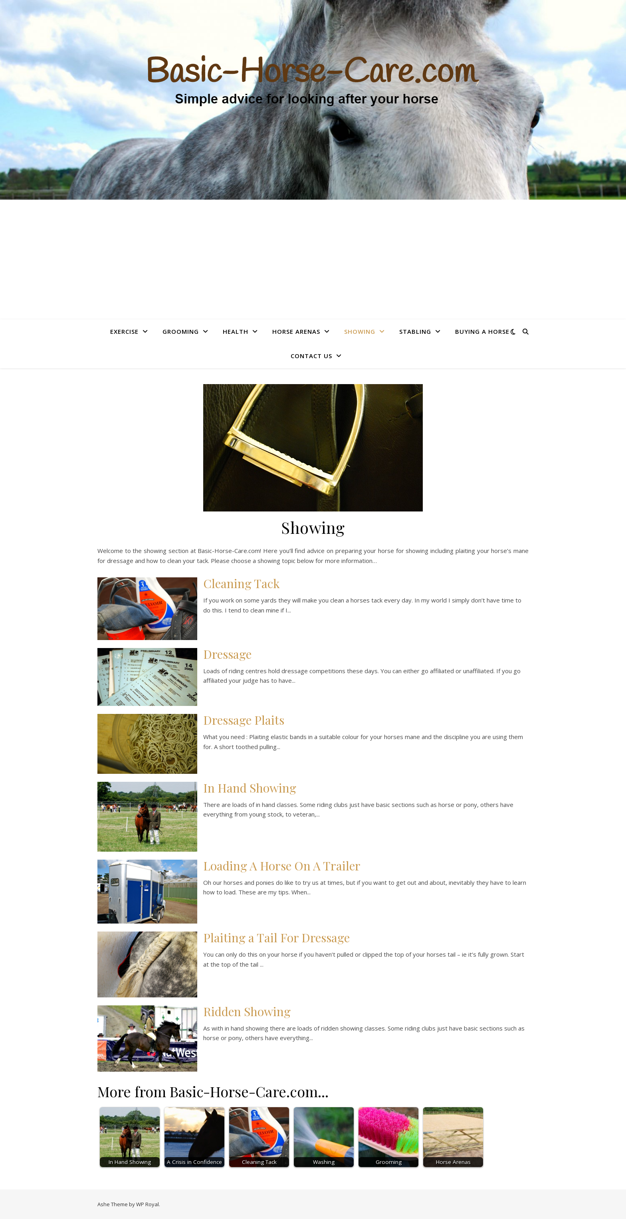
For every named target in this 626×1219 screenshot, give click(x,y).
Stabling (415, 331)
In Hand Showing (249, 788)
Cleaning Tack (241, 583)
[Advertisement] (313, 259)
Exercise (124, 331)
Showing (359, 331)
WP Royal (147, 1204)
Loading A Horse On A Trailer (282, 866)
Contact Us (311, 356)
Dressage (227, 654)
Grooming (180, 331)
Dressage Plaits (243, 720)
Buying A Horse (482, 331)
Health (235, 331)
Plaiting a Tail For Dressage (276, 937)
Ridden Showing (247, 1011)
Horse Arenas (296, 331)
